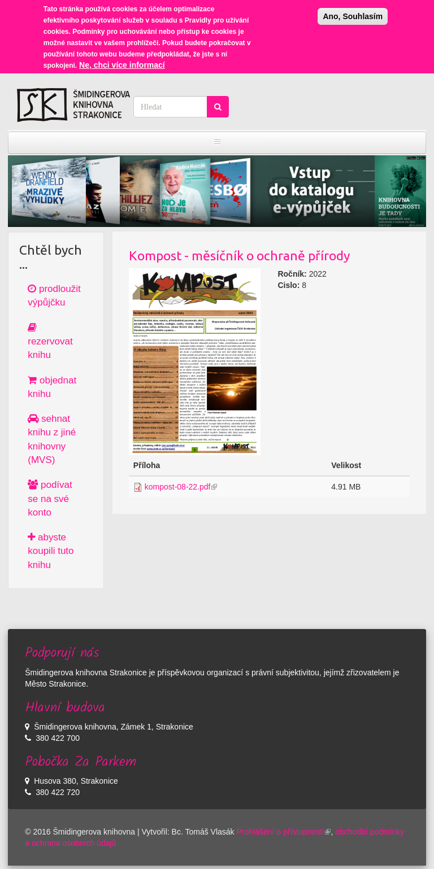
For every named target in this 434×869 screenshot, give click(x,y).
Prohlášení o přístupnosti (284, 831)
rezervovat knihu (50, 341)
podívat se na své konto (50, 498)
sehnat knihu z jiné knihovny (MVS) (52, 439)
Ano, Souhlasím (353, 13)
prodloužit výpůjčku (54, 295)
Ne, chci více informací (122, 62)
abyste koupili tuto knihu (50, 551)
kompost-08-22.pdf (181, 486)
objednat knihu (52, 387)
